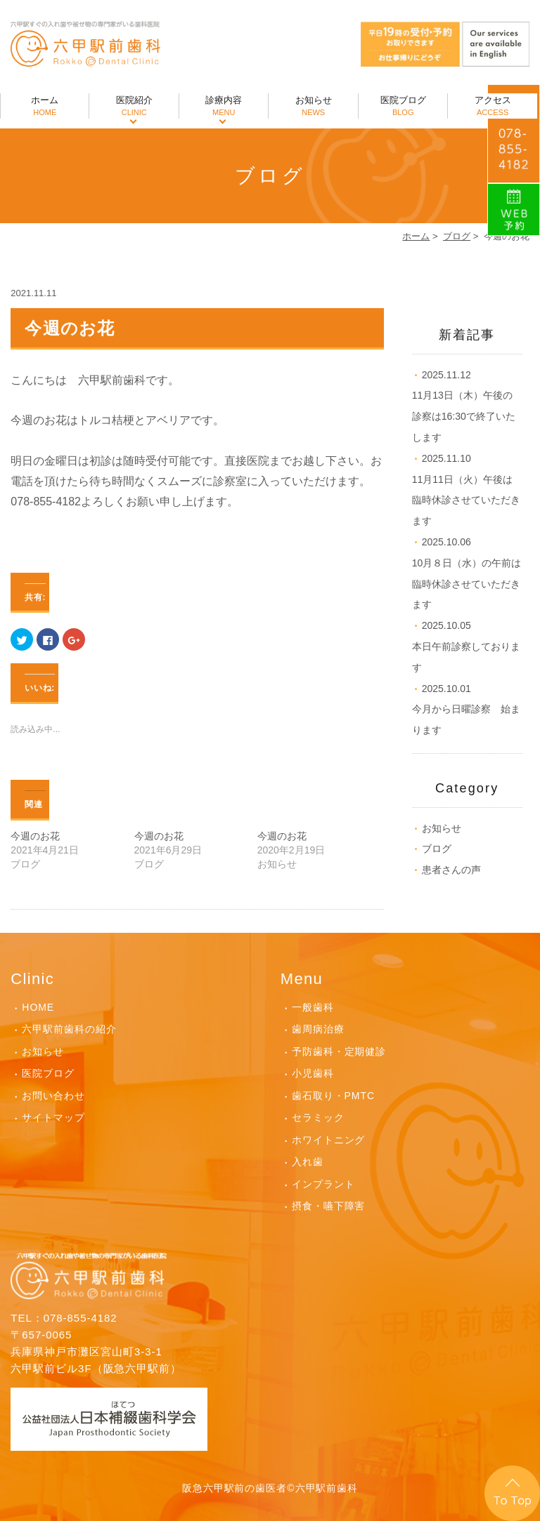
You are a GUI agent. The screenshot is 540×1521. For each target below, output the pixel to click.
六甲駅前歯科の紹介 (69, 1029)
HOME (38, 1007)
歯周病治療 (318, 1029)
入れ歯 (307, 1161)
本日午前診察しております (466, 646)
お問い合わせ (53, 1095)
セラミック (318, 1117)
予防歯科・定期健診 (339, 1051)
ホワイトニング (329, 1139)
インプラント (323, 1184)
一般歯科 (313, 1007)
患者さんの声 (451, 869)
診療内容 (223, 107)
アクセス (492, 107)
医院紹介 (133, 107)
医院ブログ (403, 107)
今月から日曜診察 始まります (466, 709)
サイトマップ (53, 1117)
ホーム (45, 107)
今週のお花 (35, 836)
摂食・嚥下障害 (329, 1205)
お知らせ (313, 107)
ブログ (456, 236)
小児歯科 (313, 1073)
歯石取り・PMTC (333, 1095)
